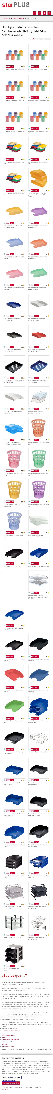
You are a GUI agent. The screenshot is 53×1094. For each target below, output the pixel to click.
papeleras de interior (8, 1046)
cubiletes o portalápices (8, 1035)
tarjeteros (4, 1044)
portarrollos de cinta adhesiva (10, 1039)
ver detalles (5, 1089)
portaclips (4, 1037)
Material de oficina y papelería (15, 18)
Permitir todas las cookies (11, 1083)
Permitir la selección (9, 1080)
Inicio (3, 18)
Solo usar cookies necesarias (11, 1077)
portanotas (5, 1033)
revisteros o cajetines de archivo (11, 1031)
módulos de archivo (7, 1042)
